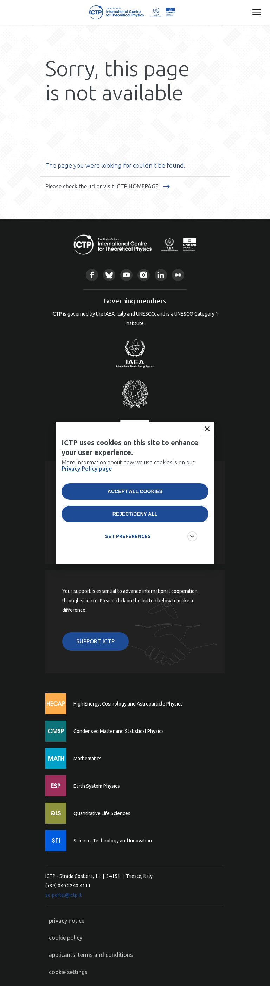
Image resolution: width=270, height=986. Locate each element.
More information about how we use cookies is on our (128, 465)
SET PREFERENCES (128, 536)
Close (207, 429)
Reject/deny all (135, 514)
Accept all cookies (135, 491)
